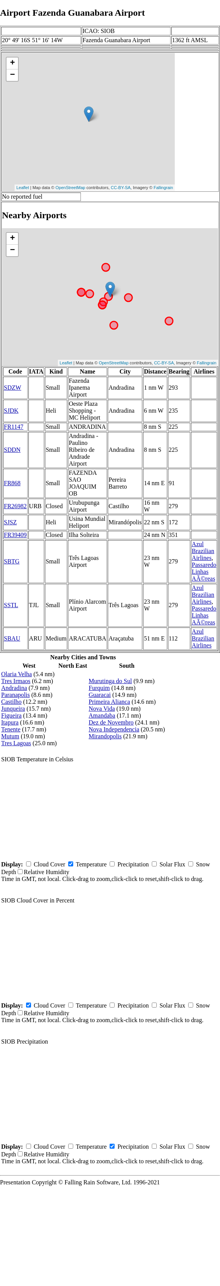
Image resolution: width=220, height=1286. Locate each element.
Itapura (9, 722)
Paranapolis (15, 695)
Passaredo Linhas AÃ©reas (204, 571)
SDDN (12, 449)
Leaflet (22, 187)
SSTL (11, 605)
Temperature (91, 864)
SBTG (12, 561)
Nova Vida (102, 708)
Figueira (11, 715)
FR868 (12, 483)
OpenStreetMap (70, 187)
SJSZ (10, 522)
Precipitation (133, 864)
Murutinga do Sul (110, 681)
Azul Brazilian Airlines (203, 551)
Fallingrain (163, 187)
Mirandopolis (105, 736)
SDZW (12, 387)
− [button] (12, 75)
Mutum (10, 736)
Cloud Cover (49, 864)
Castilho (11, 701)
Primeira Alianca (109, 701)
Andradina (14, 688)
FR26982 (15, 506)
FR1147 (13, 426)
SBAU (12, 638)
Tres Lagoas (16, 743)
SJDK (11, 410)
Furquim (99, 688)
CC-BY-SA (121, 187)
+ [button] (12, 63)
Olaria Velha (16, 674)
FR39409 (15, 535)
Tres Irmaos (15, 681)
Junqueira (13, 708)
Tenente (10, 729)
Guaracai (100, 695)
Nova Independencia (114, 729)
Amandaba (102, 715)
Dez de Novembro (111, 722)
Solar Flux (172, 864)
